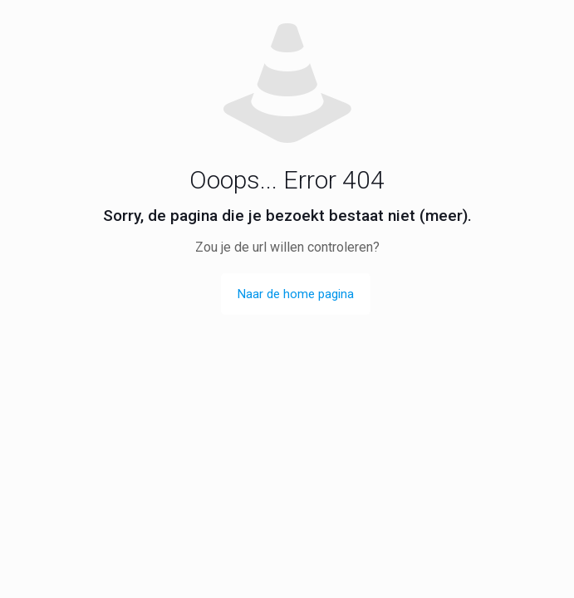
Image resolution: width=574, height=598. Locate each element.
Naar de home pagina (296, 294)
